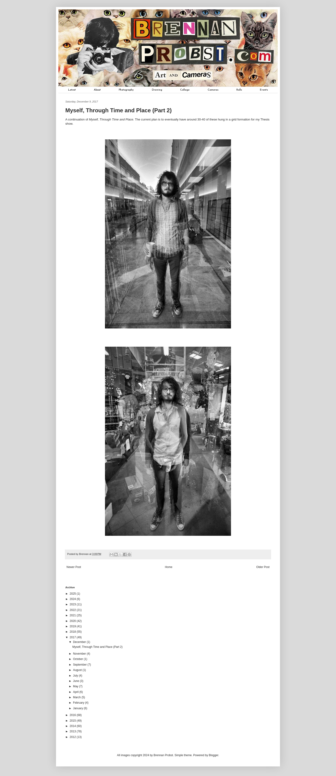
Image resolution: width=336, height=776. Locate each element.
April (76, 692)
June (76, 681)
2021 (73, 615)
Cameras (213, 89)
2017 (73, 637)
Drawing (157, 89)
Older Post (263, 567)
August (78, 670)
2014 (73, 726)
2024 (73, 599)
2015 (73, 720)
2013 (73, 731)
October (78, 659)
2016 (73, 715)
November (80, 653)
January (78, 708)
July (76, 675)
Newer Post (73, 567)
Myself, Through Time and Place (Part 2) (97, 647)
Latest (72, 89)
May (76, 686)
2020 (73, 621)
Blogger (213, 755)
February (79, 702)
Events (264, 89)
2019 (73, 626)
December (80, 642)
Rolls (239, 89)
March (77, 697)
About (97, 89)
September (80, 664)
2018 (73, 631)
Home (168, 567)
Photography (126, 89)
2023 (73, 604)
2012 (73, 737)
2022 (73, 610)
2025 (73, 593)
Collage (184, 89)
